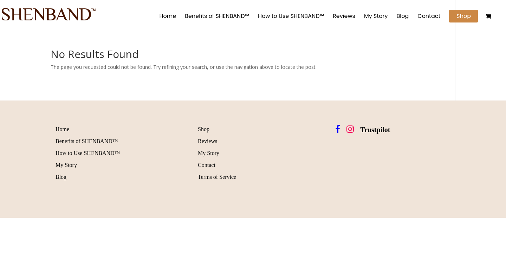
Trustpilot (375, 130)
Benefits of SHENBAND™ (217, 17)
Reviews (344, 17)
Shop (463, 16)
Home (167, 17)
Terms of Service (217, 177)
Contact (428, 17)
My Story (376, 17)
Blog (402, 17)
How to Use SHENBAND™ (291, 17)
